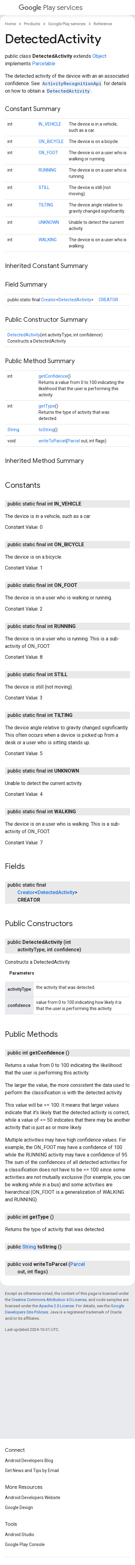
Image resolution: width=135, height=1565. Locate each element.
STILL (44, 187)
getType (47, 406)
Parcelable (43, 64)
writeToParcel (52, 440)
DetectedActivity (68, 91)
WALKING (48, 239)
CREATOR (108, 299)
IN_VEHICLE (50, 124)
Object (99, 56)
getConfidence (53, 376)
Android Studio (19, 1534)
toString (46, 429)
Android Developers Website (32, 1497)
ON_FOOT (48, 152)
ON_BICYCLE (51, 141)
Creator (48, 299)
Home (10, 23)
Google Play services (67, 23)
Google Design (19, 1507)
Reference (103, 23)
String (13, 429)
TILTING (46, 204)
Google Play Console (25, 1544)
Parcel (74, 440)
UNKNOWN (49, 222)
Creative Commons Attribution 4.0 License (49, 1299)
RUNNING (47, 170)
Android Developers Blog (29, 1460)
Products (32, 23)
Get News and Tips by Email (32, 1470)
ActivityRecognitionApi (71, 83)
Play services (50, 7)
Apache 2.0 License (56, 1306)
